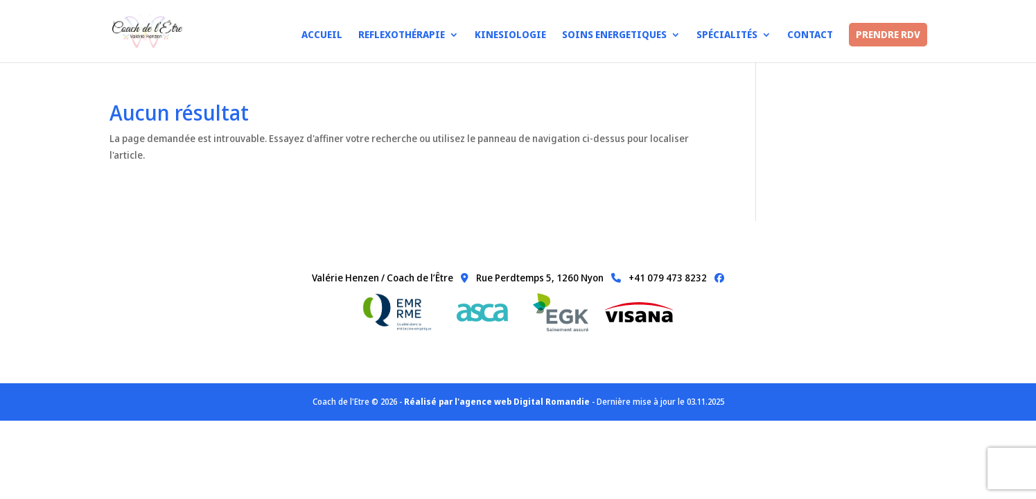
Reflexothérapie (401, 35)
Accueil (321, 35)
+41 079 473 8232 (656, 277)
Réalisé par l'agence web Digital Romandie (497, 402)
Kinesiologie (510, 35)
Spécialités (726, 35)
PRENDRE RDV (888, 35)
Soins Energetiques (614, 35)
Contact (810, 35)
